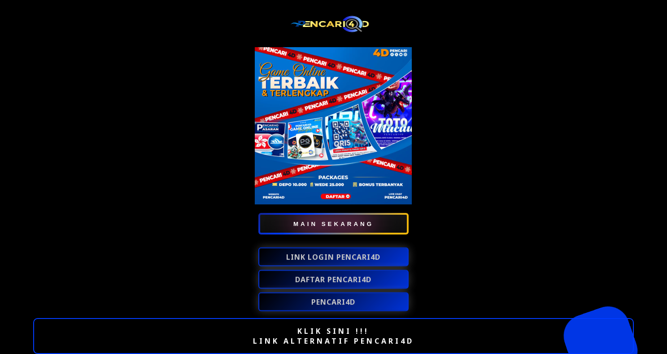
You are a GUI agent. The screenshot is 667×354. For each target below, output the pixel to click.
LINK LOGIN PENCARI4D (333, 257)
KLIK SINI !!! (333, 331)
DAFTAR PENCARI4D (333, 280)
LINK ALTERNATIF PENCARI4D (333, 341)
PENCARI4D (333, 302)
